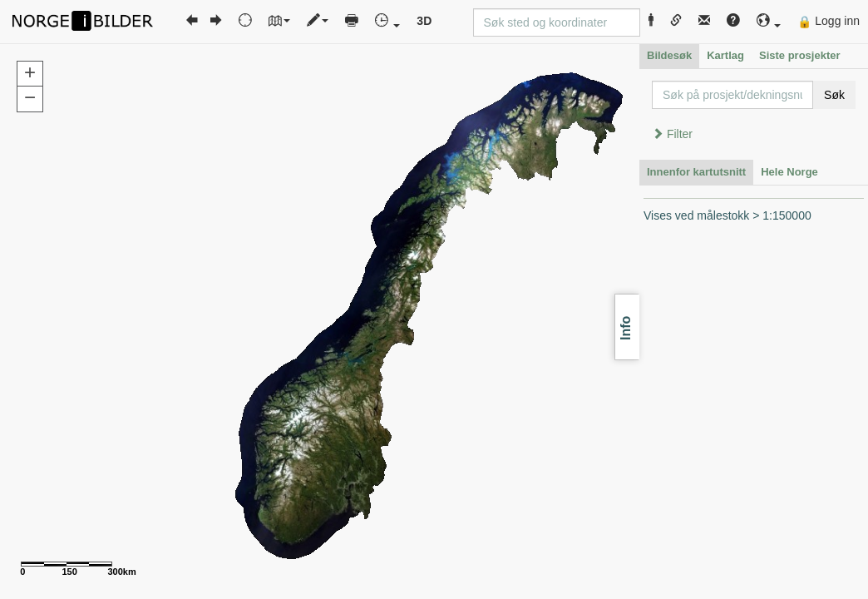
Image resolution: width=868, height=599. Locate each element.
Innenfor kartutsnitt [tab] (696, 172)
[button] (769, 21)
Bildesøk (669, 55)
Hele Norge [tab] (789, 172)
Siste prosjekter (800, 55)
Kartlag (725, 55)
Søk (834, 94)
